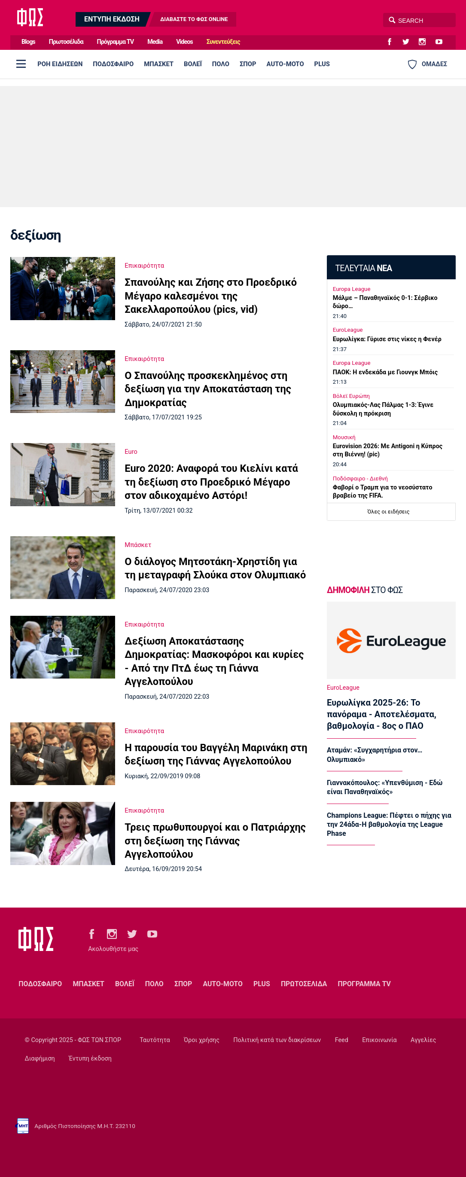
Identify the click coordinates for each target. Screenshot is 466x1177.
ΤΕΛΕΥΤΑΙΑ (363, 268)
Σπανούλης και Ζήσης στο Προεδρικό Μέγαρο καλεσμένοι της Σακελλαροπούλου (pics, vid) (211, 295)
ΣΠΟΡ (248, 64)
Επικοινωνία (379, 1040)
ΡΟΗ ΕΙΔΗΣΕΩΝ (59, 64)
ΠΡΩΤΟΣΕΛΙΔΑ (304, 984)
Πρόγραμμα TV (115, 42)
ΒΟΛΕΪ (193, 64)
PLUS (322, 64)
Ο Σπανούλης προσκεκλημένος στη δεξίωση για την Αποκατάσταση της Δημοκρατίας (208, 389)
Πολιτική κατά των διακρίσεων (277, 1040)
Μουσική (344, 437)
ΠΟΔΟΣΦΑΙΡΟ (113, 64)
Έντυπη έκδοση (90, 1058)
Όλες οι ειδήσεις (389, 511)
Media (154, 42)
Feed (341, 1040)
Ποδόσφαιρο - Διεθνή (360, 478)
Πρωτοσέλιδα (66, 42)
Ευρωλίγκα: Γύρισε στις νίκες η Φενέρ (387, 339)
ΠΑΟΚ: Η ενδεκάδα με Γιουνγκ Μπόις (385, 372)
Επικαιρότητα (144, 265)
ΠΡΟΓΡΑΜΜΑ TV (364, 984)
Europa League (352, 289)
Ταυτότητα (155, 1040)
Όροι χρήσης (201, 1040)
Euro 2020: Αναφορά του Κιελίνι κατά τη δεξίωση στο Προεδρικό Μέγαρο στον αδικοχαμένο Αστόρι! (211, 481)
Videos (184, 42)
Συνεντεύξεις (223, 42)
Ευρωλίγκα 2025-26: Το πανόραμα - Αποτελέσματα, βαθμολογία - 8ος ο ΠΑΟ (381, 714)
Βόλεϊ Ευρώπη (351, 396)
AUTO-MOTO (285, 64)
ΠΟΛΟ (220, 64)
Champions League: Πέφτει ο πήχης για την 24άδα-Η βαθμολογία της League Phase (389, 824)
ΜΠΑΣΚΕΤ (159, 64)
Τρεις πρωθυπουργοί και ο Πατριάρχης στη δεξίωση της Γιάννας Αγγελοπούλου (215, 840)
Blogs (28, 42)
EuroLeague (348, 330)
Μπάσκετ (138, 545)
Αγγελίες (423, 1040)
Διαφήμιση (40, 1058)
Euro (131, 452)
